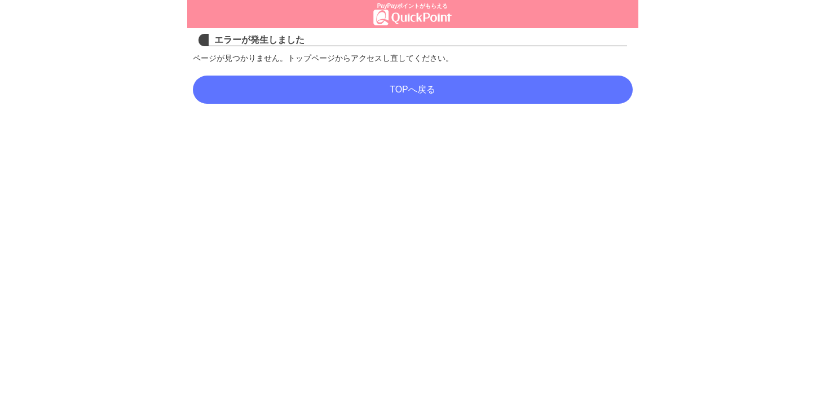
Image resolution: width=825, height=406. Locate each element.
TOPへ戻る (412, 89)
